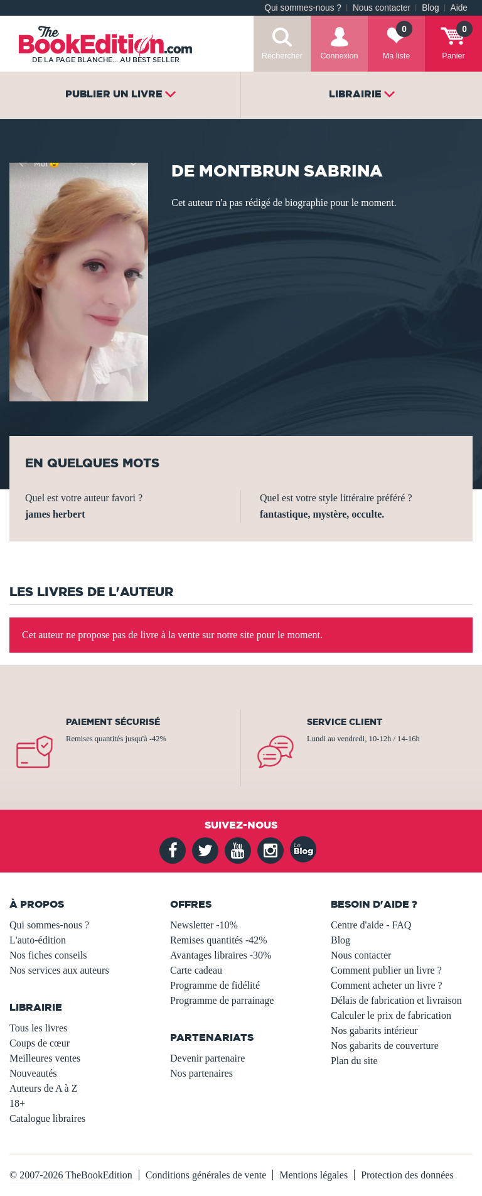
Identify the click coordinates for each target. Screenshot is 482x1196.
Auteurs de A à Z (43, 1088)
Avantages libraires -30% (220, 955)
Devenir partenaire (207, 1058)
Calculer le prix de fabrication (391, 1015)
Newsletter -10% (204, 925)
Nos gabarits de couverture (385, 1045)
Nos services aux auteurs (59, 970)
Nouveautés (33, 1073)
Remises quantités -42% (218, 940)
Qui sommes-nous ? (302, 8)
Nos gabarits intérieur (374, 1030)
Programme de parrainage (222, 1000)
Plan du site (354, 1060)
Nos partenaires (201, 1073)
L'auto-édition (37, 940)
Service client (344, 722)
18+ (17, 1103)
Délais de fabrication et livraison (396, 1000)
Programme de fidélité (215, 985)
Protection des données (407, 1175)
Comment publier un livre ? (386, 970)
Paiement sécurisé (113, 722)
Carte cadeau (196, 970)
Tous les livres (38, 1028)
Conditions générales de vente (206, 1175)
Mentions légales (313, 1175)
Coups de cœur (39, 1043)
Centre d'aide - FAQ (371, 925)
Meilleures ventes (44, 1058)
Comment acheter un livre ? (386, 985)
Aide (459, 8)
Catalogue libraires (47, 1118)
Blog (430, 8)
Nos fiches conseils (48, 955)
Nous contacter (381, 8)
